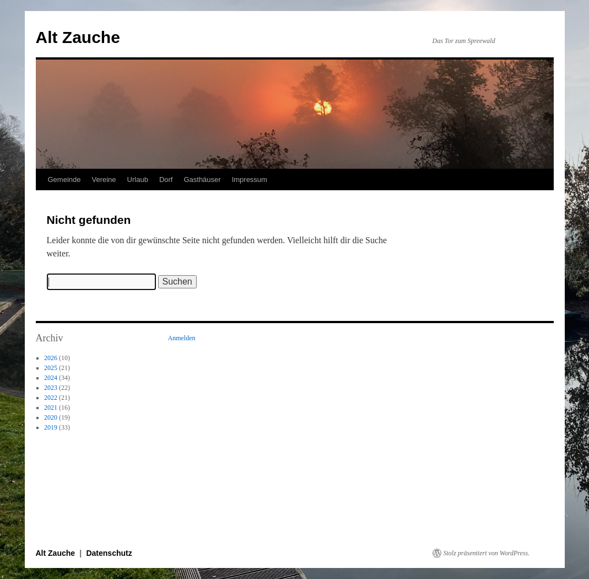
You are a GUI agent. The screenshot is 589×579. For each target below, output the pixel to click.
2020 (50, 417)
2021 (50, 407)
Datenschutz (109, 553)
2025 (50, 368)
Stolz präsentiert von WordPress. (487, 553)
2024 (50, 378)
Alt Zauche (78, 37)
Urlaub (137, 179)
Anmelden (182, 338)
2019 (50, 427)
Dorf (166, 179)
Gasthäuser (201, 179)
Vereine (103, 179)
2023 (50, 388)
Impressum (249, 179)
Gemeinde (64, 179)
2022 (50, 397)
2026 (50, 358)
